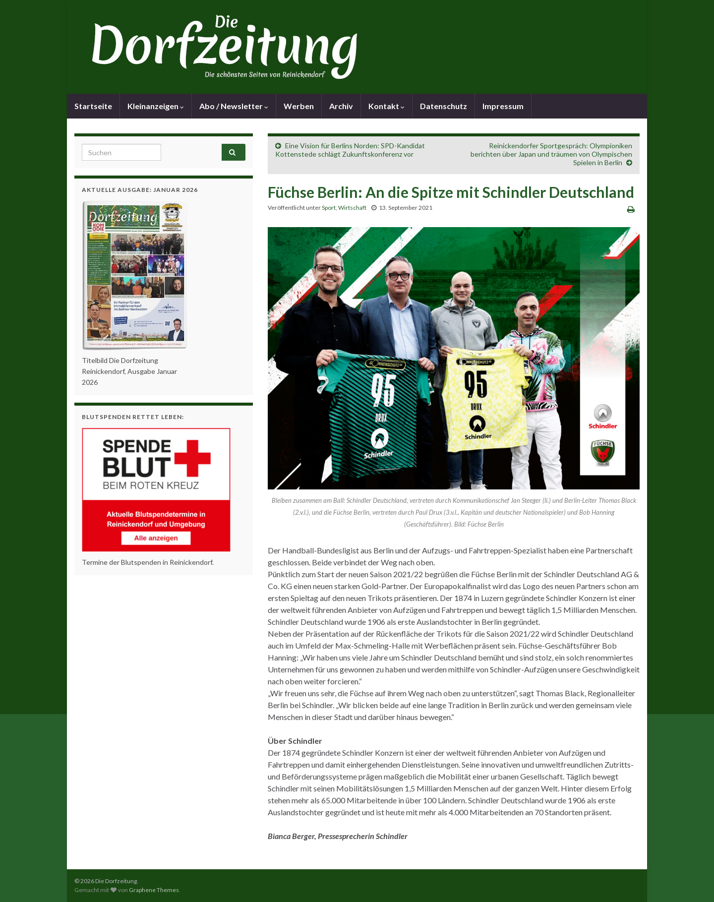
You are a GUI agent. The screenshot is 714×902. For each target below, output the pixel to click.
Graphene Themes (154, 890)
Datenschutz (443, 106)
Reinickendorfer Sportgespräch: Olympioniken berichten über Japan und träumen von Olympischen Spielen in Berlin (551, 154)
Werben (299, 106)
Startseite (93, 106)
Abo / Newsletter (233, 106)
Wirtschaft (352, 207)
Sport (329, 207)
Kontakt (386, 106)
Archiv (341, 106)
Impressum (503, 106)
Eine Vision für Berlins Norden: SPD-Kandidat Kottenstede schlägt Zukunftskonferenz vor (350, 149)
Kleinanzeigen (155, 106)
